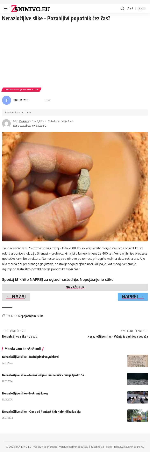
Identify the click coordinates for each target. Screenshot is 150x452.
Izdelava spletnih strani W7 (129, 446)
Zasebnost (96, 446)
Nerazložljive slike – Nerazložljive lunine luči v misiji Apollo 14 (43, 375)
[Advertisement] (75, 54)
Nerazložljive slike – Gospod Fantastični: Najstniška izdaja (41, 411)
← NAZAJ (16, 296)
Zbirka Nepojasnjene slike (21, 89)
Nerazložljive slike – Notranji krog (25, 393)
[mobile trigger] (7, 8)
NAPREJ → (133, 296)
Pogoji (108, 446)
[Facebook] (26, 100)
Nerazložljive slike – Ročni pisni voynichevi (30, 357)
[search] (122, 8)
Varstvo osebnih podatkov (73, 446)
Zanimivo (24, 121)
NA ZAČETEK (75, 287)
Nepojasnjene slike (30, 316)
